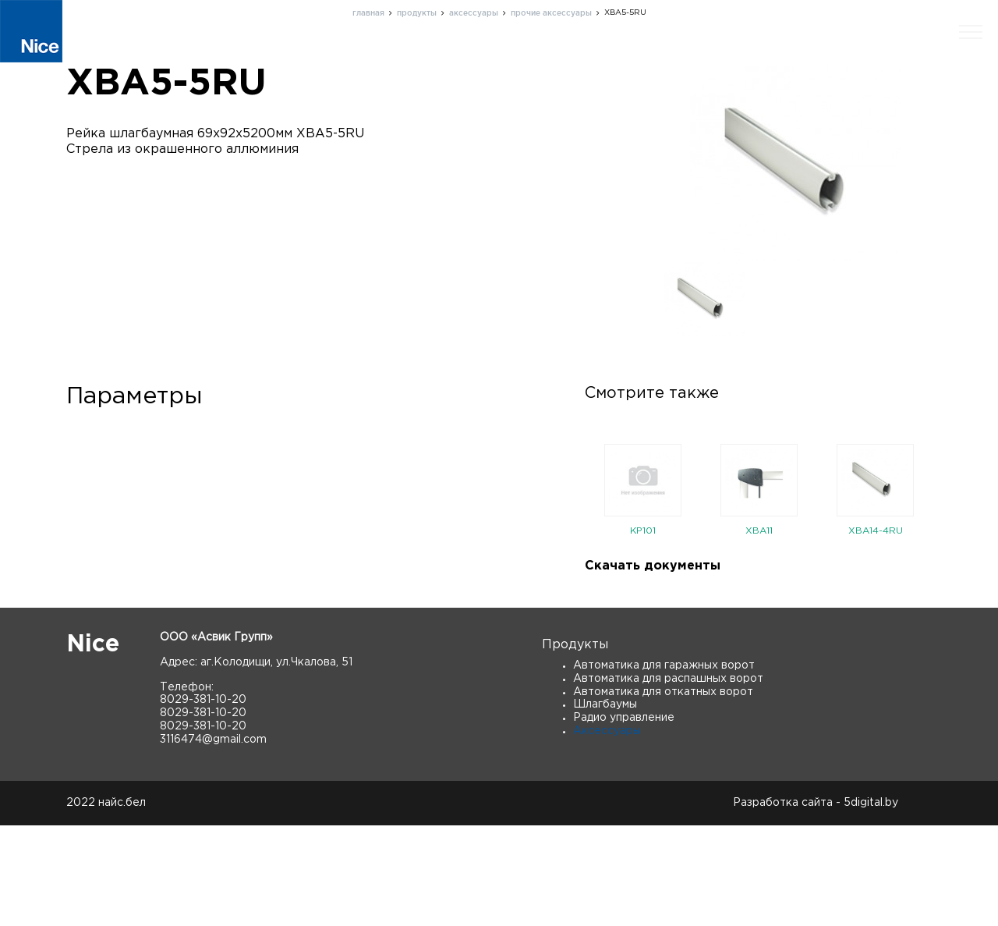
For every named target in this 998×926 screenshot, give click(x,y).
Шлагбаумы (605, 805)
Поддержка (592, 57)
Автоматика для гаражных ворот (664, 766)
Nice (92, 745)
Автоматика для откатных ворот (663, 792)
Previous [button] (573, 594)
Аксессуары (607, 831)
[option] (643, 595)
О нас (515, 57)
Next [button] (943, 594)
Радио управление (623, 818)
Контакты (681, 57)
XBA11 (759, 631)
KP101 (643, 631)
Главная (363, 57)
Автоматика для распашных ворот (668, 778)
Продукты (442, 57)
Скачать (890, 57)
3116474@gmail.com (213, 839)
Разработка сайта (783, 903)
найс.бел (122, 903)
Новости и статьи (788, 57)
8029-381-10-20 (203, 800)
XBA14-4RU (875, 631)
